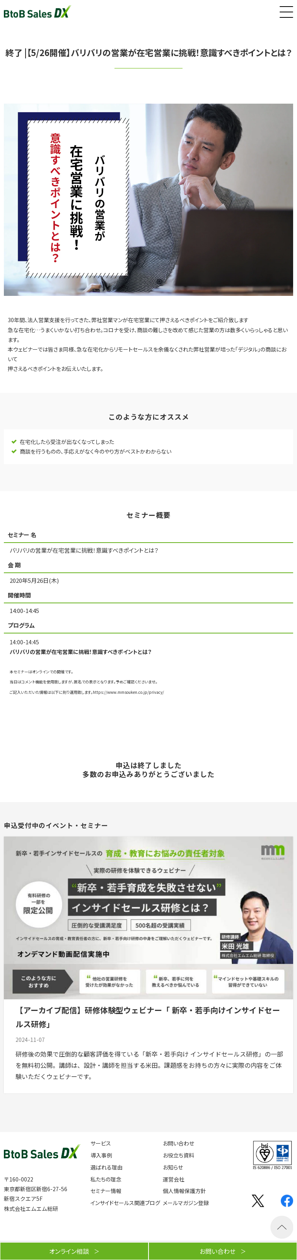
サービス (100, 1143)
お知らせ (173, 1167)
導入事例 (101, 1155)
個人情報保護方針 (184, 1191)
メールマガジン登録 (186, 1203)
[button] (285, 10)
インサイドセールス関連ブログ (125, 1203)
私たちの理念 (105, 1179)
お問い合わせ (178, 1143)
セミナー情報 (105, 1191)
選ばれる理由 (106, 1167)
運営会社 (173, 1179)
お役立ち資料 (178, 1155)
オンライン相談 (69, 1251)
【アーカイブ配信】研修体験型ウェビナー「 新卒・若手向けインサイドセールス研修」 (147, 1017)
